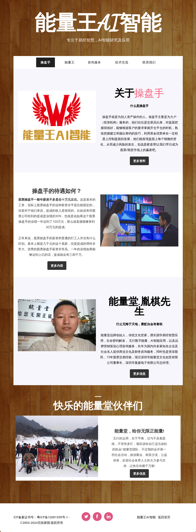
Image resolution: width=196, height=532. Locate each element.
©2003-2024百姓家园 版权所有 (41, 523)
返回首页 (164, 517)
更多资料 (139, 161)
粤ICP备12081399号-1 (52, 517)
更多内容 (57, 265)
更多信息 (139, 373)
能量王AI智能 (98, 23)
